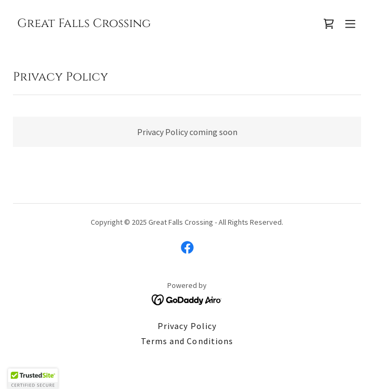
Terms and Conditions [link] (187, 341)
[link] (84, 23)
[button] (350, 24)
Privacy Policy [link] (187, 325)
